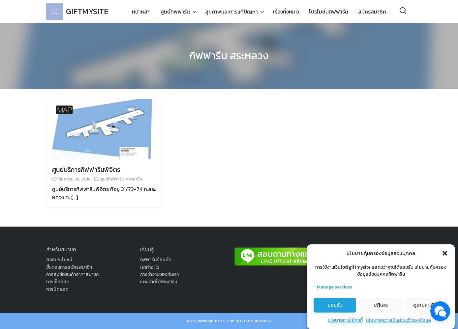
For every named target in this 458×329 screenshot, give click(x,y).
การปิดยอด (57, 289)
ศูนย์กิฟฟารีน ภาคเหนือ (121, 179)
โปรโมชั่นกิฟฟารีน (328, 11)
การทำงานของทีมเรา (159, 274)
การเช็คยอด (57, 281)
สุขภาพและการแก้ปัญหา (231, 11)
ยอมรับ (335, 307)
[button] (445, 256)
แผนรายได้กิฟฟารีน (158, 281)
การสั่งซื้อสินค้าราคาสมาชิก (72, 274)
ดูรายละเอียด (427, 307)
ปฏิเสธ (381, 307)
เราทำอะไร (150, 267)
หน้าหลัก (141, 11)
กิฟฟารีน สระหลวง (229, 56)
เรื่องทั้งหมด (286, 11)
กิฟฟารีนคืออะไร (155, 259)
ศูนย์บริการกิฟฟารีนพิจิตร (86, 170)
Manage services (334, 289)
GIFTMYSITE (87, 11)
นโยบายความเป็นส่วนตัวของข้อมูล (398, 322)
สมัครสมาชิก (372, 11)
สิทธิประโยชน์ (59, 259)
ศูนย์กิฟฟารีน (175, 11)
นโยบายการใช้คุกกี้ (345, 322)
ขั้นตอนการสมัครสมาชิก (69, 267)
